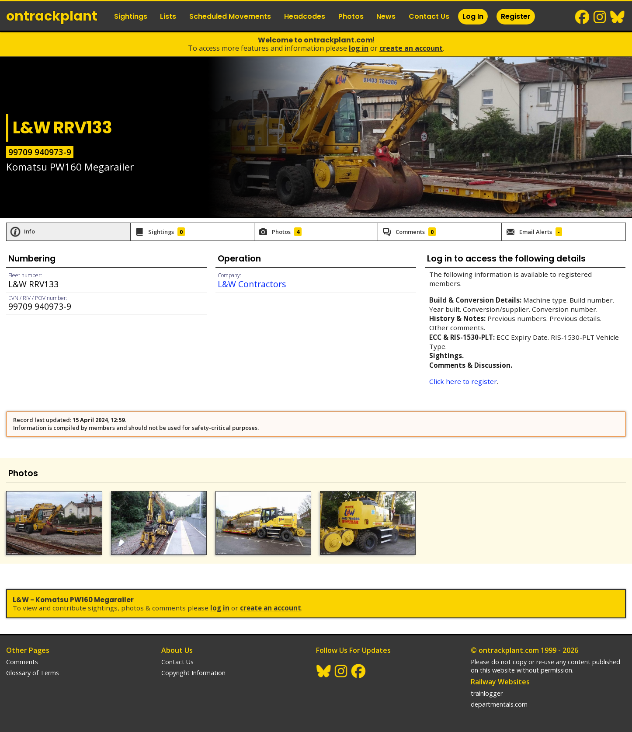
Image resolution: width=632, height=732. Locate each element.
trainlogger (487, 693)
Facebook (582, 17)
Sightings (130, 16)
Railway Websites (500, 682)
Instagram (600, 17)
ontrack (51, 16)
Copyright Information (193, 673)
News (386, 16)
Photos (351, 16)
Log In (472, 16)
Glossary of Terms (32, 673)
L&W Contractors (252, 284)
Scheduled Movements (230, 16)
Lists (168, 16)
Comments (22, 662)
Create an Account (411, 48)
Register (516, 16)
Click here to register (463, 381)
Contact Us (429, 16)
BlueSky (617, 17)
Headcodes (304, 16)
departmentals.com (499, 704)
